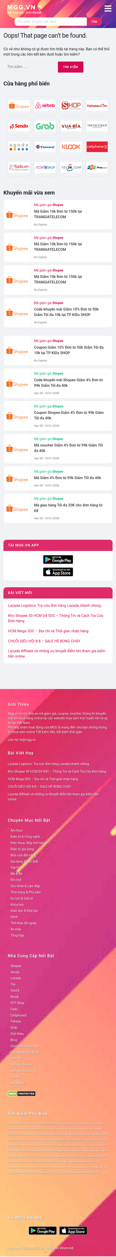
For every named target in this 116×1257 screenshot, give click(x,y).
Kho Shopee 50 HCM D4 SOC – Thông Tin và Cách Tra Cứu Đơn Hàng (57, 771)
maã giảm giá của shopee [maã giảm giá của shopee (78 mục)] (87, 1134)
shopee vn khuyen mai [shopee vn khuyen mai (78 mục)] (42, 1167)
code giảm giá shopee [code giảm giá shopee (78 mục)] (49, 1123)
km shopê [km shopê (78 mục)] (66, 1134)
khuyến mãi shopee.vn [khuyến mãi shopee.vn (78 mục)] (20, 1134)
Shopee (16, 966)
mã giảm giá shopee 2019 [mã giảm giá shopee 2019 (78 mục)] (94, 1145)
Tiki (13, 984)
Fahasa (16, 1021)
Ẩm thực (17, 830)
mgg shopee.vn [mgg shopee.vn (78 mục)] (74, 1139)
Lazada (16, 978)
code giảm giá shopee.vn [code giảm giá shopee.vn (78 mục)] (75, 1123)
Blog (14, 1040)
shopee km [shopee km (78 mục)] (36, 1161)
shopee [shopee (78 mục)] (71, 1156)
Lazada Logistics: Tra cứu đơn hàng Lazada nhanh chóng (54, 605)
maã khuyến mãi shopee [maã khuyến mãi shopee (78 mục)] (38, 1139)
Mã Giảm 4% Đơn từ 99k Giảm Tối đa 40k (67, 478)
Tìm (94, 21)
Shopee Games (21, 1064)
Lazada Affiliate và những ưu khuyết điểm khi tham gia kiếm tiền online (53, 796)
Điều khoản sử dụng (25, 1052)
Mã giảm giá (48, 205)
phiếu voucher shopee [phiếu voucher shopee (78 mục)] (32, 1156)
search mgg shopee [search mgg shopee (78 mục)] (55, 1156)
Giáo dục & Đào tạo (24, 910)
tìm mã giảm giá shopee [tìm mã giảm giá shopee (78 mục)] (35, 1172)
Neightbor (18, 1083)
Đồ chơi (16, 880)
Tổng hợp (17, 935)
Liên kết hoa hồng (23, 1071)
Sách (14, 917)
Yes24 (15, 990)
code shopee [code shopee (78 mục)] (96, 1123)
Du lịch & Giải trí (22, 898)
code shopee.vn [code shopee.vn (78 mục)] (16, 1128)
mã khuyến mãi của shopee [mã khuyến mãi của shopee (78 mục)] (22, 1150)
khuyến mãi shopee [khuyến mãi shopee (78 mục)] (91, 1128)
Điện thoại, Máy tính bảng (29, 843)
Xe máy (16, 929)
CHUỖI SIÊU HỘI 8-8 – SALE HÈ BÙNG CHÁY (44, 641)
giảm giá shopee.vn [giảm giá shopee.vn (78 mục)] (69, 1128)
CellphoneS (19, 1015)
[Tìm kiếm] (50, 21)
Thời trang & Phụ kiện (26, 892)
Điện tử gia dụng (22, 849)
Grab (14, 1027)
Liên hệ (16, 1058)
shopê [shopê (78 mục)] (75, 1167)
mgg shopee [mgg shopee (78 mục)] (59, 1139)
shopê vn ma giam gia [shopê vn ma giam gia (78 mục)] (91, 1167)
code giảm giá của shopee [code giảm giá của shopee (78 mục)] (22, 1123)
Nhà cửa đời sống (23, 855)
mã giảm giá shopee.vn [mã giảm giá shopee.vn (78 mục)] (66, 1145)
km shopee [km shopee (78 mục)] (39, 1134)
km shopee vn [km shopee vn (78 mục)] (53, 1134)
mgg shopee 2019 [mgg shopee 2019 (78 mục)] (93, 1139)
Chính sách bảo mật (25, 1046)
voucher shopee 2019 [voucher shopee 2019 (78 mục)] (87, 1172)
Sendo (15, 972)
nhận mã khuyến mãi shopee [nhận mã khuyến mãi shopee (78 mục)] (79, 1150)
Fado (14, 1009)
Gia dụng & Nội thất (24, 861)
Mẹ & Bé (16, 874)
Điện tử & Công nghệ (25, 837)
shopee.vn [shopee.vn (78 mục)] (81, 1156)
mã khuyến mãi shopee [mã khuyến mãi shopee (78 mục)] (50, 1150)
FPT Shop (17, 1003)
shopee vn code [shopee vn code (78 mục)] (91, 1161)
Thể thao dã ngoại (23, 923)
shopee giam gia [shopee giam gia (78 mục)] (21, 1161)
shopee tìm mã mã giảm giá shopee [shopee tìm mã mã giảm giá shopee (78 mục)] (62, 1161)
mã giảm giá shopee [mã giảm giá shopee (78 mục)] (42, 1145)
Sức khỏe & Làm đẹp (25, 886)
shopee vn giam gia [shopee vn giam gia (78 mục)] (18, 1167)
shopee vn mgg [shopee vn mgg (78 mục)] (62, 1167)
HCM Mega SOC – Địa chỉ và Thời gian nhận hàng (48, 631)
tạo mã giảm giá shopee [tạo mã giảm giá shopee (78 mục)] (62, 1172)
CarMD (15, 1077)
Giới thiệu (17, 1034)
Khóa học (17, 905)
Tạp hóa (16, 867)
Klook (15, 997)
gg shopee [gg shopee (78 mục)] (31, 1128)
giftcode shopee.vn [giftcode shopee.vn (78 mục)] (48, 1128)
